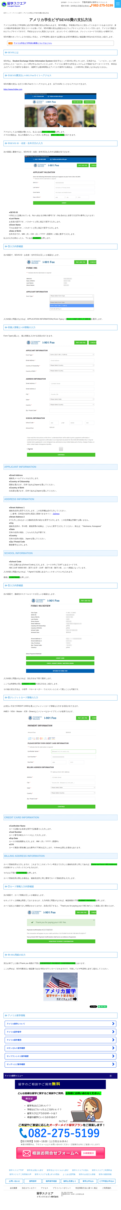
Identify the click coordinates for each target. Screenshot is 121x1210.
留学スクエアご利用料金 (102, 1170)
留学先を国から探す (35, 1170)
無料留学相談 (51, 1181)
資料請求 (32, 1181)
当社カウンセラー (29, 1188)
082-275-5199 (103, 5)
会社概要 (13, 1188)
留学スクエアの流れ (80, 1170)
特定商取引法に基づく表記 (86, 1188)
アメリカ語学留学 (60, 1031)
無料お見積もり (69, 1181)
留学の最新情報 (105, 1174)
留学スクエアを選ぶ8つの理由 (47, 1174)
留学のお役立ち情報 (87, 1174)
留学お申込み (88, 1181)
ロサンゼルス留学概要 (60, 1047)
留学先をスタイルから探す (58, 1170)
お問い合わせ (14, 1181)
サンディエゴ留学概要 (60, 1064)
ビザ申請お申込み (106, 1181)
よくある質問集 (69, 1174)
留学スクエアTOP (16, 1170)
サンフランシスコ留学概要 (60, 1056)
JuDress (56, 514)
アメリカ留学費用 (60, 1039)
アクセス (44, 1188)
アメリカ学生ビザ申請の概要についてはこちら (33, 43)
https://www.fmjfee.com (13, 89)
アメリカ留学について (60, 1023)
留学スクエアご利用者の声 (20, 1174)
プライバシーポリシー (62, 1188)
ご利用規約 (106, 1188)
